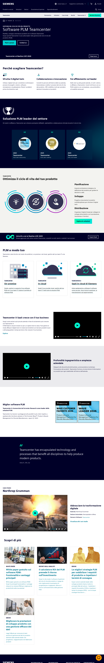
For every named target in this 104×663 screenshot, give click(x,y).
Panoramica (47, 15)
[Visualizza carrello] (91, 4)
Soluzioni (56, 15)
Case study (65, 15)
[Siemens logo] (8, 4)
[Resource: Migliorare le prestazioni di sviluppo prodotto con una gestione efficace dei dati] (19, 621)
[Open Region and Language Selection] (60, 4)
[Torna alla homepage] (4, 21)
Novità (73, 15)
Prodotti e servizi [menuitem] (8, 9)
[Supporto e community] (78, 4)
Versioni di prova (95, 15)
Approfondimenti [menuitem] (52, 9)
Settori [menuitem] (26, 9)
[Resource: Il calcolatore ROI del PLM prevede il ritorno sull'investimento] (52, 571)
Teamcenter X (82, 15)
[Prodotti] (10, 21)
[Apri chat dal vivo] (99, 658)
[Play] (5, 529)
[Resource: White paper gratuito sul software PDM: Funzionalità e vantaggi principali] (19, 571)
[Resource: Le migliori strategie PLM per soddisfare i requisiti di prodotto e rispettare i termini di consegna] (85, 571)
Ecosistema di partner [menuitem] (37, 9)
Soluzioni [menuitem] (18, 9)
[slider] (25, 529)
